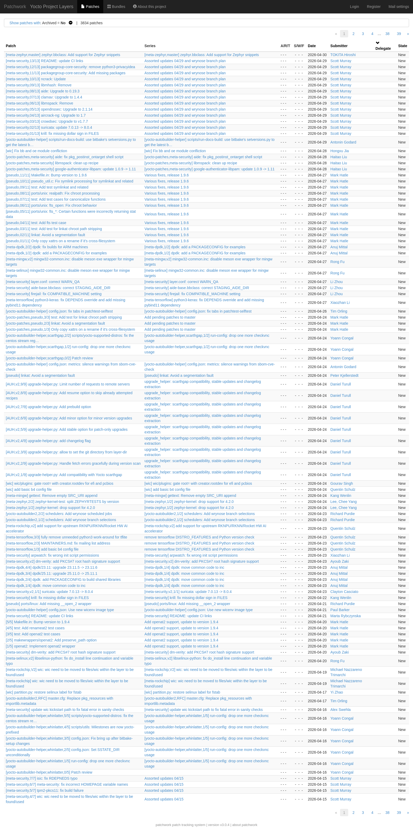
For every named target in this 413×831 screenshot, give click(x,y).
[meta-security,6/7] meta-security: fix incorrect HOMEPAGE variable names (67, 784)
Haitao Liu (338, 157)
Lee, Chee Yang (343, 501)
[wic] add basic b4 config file (29, 489)
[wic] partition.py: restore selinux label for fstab (43, 692)
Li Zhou (336, 282)
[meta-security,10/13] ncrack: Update (36, 79)
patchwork (163, 825)
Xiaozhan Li (340, 302)
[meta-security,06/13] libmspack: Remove (39, 103)
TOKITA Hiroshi (343, 55)
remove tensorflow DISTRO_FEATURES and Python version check (199, 537)
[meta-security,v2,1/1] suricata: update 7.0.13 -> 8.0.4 (49, 592)
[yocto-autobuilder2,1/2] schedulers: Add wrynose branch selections (200, 514)
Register (374, 6)
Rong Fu (337, 262)
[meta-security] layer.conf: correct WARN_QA (43, 282)
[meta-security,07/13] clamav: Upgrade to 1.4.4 (44, 97)
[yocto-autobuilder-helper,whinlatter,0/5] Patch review (49, 772)
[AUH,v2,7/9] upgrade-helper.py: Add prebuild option (48, 407)
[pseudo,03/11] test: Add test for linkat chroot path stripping (54, 229)
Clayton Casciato (344, 592)
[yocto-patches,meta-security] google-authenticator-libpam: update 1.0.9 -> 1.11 (71, 169)
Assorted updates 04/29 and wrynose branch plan (185, 61)
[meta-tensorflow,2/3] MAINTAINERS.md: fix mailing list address (58, 543)
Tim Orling (338, 311)
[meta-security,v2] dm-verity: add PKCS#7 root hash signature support (63, 561)
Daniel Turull (340, 384)
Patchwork (15, 6)
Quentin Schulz (342, 489)
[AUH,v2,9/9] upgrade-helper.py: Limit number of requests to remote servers (68, 384)
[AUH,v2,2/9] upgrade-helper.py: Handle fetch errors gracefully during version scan (73, 463)
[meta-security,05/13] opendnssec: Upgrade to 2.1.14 (49, 109)
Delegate (383, 48)
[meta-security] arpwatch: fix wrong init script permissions (52, 555)
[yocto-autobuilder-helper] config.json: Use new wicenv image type (60, 610)
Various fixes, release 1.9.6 (167, 175)
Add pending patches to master (170, 317)
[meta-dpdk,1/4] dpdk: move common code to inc (184, 567)
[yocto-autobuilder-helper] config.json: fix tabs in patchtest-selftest (59, 311)
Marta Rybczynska (345, 616)
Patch (11, 46)
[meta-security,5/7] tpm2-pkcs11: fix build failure (44, 790)
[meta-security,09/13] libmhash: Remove (39, 85)
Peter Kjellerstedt (344, 375)
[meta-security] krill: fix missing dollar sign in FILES (47, 598)
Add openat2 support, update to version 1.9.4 (181, 622)
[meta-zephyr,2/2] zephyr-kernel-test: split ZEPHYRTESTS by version (62, 501)
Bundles (116, 6)
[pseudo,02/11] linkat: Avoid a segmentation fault (45, 235)
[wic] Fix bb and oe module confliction (36, 151)
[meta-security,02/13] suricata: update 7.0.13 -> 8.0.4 (49, 127)
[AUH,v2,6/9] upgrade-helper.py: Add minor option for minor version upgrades (69, 418)
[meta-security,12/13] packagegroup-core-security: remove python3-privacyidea (70, 67)
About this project (149, 6)
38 (387, 34)
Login (354, 6)
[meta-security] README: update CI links (39, 616)
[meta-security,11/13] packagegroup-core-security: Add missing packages (65, 73)
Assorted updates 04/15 (164, 778)
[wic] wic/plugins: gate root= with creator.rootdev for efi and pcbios (59, 483)
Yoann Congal (341, 338)
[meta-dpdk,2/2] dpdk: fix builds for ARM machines (47, 247)
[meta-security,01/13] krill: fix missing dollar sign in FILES (52, 133)
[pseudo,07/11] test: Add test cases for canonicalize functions (56, 199)
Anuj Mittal (338, 247)
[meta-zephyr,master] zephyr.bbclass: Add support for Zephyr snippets (63, 55)
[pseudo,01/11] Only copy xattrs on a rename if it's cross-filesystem (60, 241)
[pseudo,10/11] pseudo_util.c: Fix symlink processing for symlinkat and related (69, 181)
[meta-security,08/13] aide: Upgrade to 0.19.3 (43, 91)
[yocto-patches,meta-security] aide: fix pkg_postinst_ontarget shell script (65, 157)
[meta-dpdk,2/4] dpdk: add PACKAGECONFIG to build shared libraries (63, 579)
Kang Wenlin (340, 495)
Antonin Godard (343, 142)
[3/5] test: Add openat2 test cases (33, 634)
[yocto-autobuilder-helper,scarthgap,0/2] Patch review (49, 358)
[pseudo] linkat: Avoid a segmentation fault (40, 375)
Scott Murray (340, 61)
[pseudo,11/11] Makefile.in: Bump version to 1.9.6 (46, 175)
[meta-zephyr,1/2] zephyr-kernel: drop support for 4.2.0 (189, 501)
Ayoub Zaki (339, 561)
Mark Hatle (339, 175)
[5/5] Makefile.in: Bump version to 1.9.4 (38, 622)
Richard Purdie (342, 514)
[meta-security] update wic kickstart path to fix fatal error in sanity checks (65, 710)
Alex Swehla (340, 710)
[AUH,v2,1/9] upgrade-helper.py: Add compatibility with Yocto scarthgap (64, 475)
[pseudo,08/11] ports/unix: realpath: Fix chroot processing (53, 193)
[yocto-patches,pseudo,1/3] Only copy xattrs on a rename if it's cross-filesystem (70, 329)
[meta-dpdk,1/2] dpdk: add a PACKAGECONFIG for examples (195, 247)
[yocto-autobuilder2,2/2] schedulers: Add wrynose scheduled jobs (59, 514)
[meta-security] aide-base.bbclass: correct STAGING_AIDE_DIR (58, 288)
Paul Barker (340, 610)
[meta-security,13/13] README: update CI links (44, 61)
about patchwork (244, 825)
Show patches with (24, 23)
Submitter (338, 46)
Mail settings (399, 6)
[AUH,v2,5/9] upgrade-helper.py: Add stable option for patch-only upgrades (66, 429)
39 (399, 34)
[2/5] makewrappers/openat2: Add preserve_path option (51, 640)
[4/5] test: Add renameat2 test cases (35, 628)
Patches (90, 6)
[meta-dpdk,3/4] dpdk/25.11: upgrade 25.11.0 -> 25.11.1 (51, 573)
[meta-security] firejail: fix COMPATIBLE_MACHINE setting (54, 294)
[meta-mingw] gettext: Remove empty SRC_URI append (51, 495)
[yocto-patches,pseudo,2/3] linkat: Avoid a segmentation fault (55, 323)
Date (312, 46)
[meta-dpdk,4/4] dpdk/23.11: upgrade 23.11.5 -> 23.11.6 (51, 567)
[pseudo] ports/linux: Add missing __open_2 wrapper (48, 604)
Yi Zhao (336, 692)
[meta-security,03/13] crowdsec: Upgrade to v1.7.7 (47, 121)
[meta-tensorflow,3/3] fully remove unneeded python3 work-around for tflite (66, 537)
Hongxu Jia (339, 151)
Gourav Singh (341, 483)
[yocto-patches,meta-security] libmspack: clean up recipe (52, 163)
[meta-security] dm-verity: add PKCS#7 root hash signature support (60, 652)
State (402, 46)
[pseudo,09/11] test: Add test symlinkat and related (47, 187)
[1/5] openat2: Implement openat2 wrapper (40, 646)
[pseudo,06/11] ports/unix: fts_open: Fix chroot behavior (51, 205)
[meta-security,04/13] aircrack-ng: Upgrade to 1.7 (46, 115)
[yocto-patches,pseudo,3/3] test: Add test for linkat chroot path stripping (64, 317)
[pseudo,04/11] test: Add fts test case (36, 223)
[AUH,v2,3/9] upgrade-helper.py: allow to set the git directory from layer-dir (66, 452)
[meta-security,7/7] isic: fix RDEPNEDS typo (41, 778)
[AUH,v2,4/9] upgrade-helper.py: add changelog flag (48, 441)
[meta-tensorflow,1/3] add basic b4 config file (42, 549)
